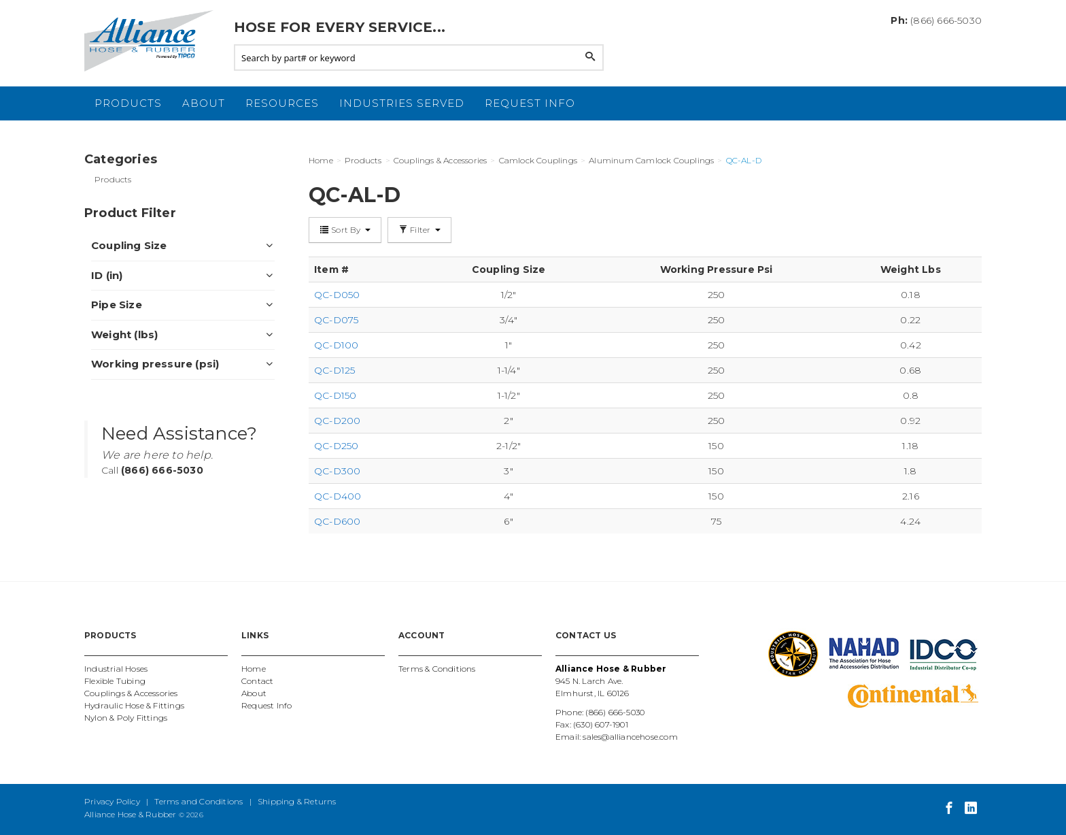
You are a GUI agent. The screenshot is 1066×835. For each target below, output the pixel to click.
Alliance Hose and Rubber (152, 40)
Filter (419, 230)
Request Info (530, 103)
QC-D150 (335, 395)
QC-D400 (337, 496)
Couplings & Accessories (131, 693)
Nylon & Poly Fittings (125, 718)
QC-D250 (336, 446)
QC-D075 (336, 320)
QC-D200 (337, 420)
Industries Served (401, 103)
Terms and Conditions (198, 801)
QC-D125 (334, 370)
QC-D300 (337, 471)
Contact (257, 681)
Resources (282, 103)
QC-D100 (336, 345)
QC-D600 (337, 521)
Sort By (345, 230)
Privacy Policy (112, 801)
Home (253, 669)
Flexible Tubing (114, 681)
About (203, 103)
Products (128, 103)
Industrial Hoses (116, 669)
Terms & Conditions (437, 669)
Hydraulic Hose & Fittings (134, 705)
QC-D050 (337, 295)
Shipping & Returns (297, 801)
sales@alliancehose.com (630, 737)
